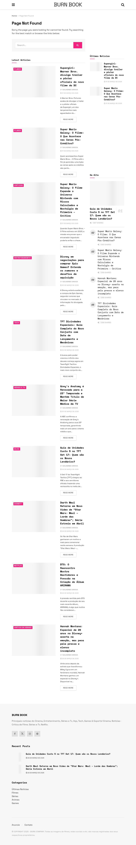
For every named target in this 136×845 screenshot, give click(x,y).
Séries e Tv (19, 387)
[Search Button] (122, 4)
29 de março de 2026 (69, 469)
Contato (28, 825)
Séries (15, 796)
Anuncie (16, 825)
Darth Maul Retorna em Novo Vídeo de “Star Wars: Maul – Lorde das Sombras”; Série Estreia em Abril (72, 513)
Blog (16, 449)
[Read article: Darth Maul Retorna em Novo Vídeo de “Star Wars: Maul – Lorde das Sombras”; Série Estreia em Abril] (34, 516)
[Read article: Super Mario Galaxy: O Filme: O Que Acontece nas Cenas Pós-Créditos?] (34, 143)
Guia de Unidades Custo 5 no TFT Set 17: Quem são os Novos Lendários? (72, 455)
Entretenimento (22, 258)
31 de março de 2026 (69, 93)
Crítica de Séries (23, 627)
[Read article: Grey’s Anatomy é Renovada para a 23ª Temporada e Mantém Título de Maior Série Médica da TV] (34, 400)
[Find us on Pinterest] (37, 734)
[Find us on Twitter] (22, 734)
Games (15, 803)
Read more (69, 119)
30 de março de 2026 (69, 285)
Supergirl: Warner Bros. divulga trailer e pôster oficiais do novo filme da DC (72, 76)
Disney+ (18, 504)
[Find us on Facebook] (15, 734)
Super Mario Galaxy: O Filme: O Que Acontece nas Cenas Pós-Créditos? (72, 136)
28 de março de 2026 (69, 593)
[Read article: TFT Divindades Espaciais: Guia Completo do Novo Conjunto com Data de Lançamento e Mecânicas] (34, 335)
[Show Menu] (13, 4)
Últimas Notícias (20, 789)
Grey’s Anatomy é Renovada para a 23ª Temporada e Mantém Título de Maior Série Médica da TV (72, 395)
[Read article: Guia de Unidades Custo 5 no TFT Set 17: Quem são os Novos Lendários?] (34, 461)
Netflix (18, 566)
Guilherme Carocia (70, 90)
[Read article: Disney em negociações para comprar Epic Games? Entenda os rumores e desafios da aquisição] (34, 270)
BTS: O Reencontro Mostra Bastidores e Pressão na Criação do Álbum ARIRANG (72, 574)
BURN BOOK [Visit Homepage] (68, 4)
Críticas (18, 185)
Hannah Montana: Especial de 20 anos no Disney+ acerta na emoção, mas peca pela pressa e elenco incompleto (72, 638)
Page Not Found (26, 16)
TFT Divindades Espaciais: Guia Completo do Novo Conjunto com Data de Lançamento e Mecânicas (72, 332)
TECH (16, 323)
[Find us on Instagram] (30, 734)
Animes (16, 799)
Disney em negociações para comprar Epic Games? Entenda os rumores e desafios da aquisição (72, 267)
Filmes (17, 69)
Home (14, 16)
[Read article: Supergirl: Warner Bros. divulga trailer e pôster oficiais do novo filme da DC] (34, 81)
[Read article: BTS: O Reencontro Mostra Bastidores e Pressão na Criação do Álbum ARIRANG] (34, 578)
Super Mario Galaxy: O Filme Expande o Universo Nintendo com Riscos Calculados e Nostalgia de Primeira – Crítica (71, 200)
